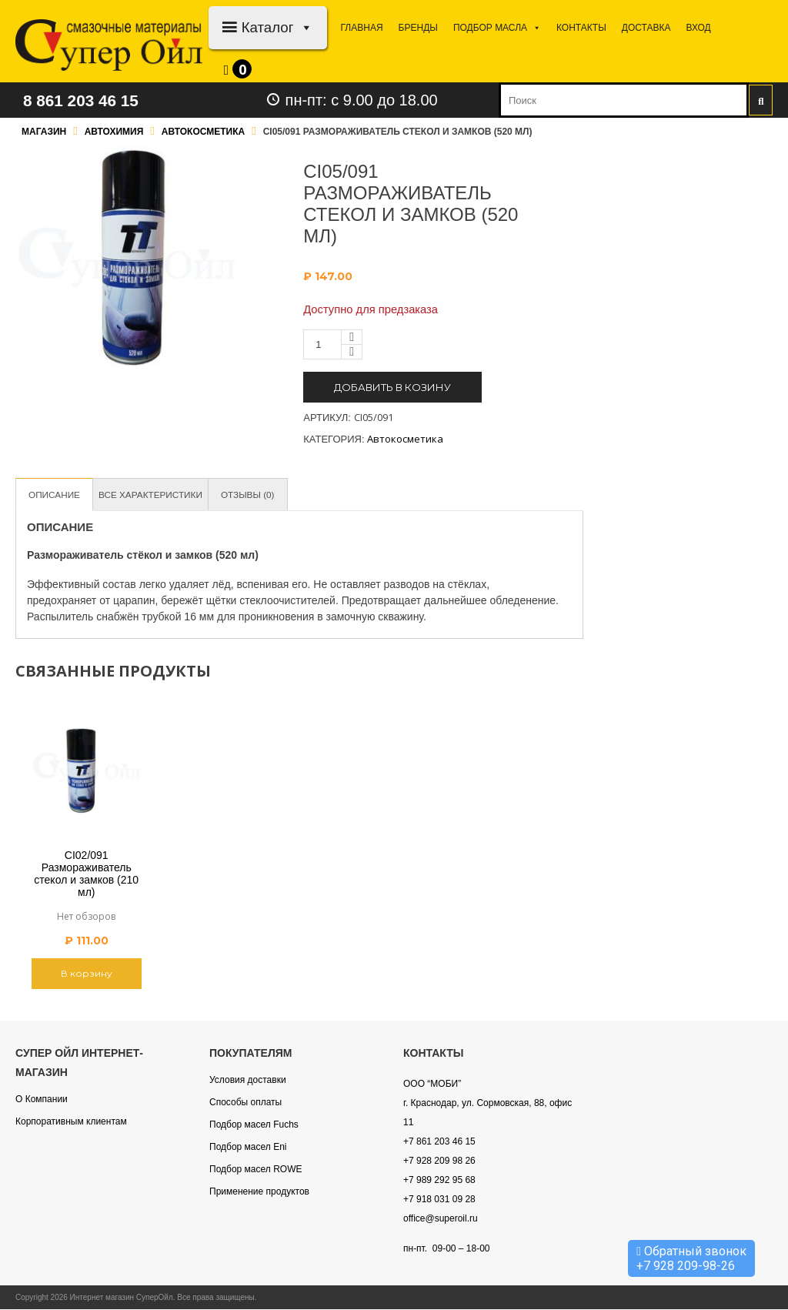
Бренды (418, 27)
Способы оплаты (245, 1103)
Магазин (44, 131)
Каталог (277, 27)
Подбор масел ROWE (255, 1170)
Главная (362, 27)
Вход (698, 27)
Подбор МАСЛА (497, 27)
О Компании (41, 1099)
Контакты (581, 27)
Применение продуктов (259, 1192)
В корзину (86, 974)
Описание (56, 494)
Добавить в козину (392, 387)
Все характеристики (161, 494)
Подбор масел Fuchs (254, 1125)
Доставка (646, 27)
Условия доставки (247, 1080)
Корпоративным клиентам (71, 1122)
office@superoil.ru (440, 1219)
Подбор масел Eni (247, 1147)
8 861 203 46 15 (90, 99)
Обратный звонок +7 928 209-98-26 (691, 1258)
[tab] (56, 495)
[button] (303, 27)
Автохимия (114, 131)
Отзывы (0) (266, 494)
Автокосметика (203, 131)
